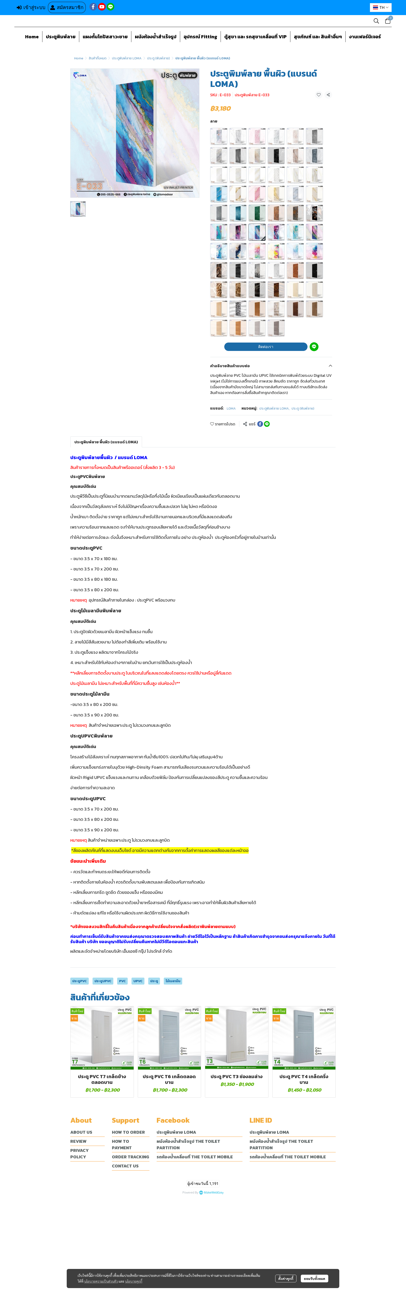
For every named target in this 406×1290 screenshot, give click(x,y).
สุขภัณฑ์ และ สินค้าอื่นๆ (318, 36)
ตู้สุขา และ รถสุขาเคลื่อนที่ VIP (255, 36)
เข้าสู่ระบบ (31, 7)
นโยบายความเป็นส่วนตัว (101, 1279)
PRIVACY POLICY (79, 1153)
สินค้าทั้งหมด (97, 58)
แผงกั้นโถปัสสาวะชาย (105, 36)
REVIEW (78, 1141)
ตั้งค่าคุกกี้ (285, 1277)
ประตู (154, 981)
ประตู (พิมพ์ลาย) (158, 58)
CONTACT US (125, 1166)
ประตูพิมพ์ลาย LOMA (127, 58)
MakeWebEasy (214, 1192)
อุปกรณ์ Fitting (200, 36)
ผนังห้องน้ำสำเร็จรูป (155, 36)
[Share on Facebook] (260, 424)
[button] (381, 7)
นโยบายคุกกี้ (133, 1279)
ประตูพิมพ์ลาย (61, 36)
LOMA (231, 408)
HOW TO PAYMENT (122, 1144)
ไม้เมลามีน (173, 981)
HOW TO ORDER (128, 1132)
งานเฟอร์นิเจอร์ (365, 36)
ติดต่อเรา (265, 346)
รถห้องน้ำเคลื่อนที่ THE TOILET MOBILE (195, 1157)
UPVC (138, 981)
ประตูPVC (79, 981)
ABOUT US (81, 1132)
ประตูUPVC (102, 981)
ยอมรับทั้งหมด (314, 1277)
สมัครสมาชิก (66, 7)
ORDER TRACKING (130, 1157)
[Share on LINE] (267, 424)
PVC (122, 981)
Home (32, 36)
